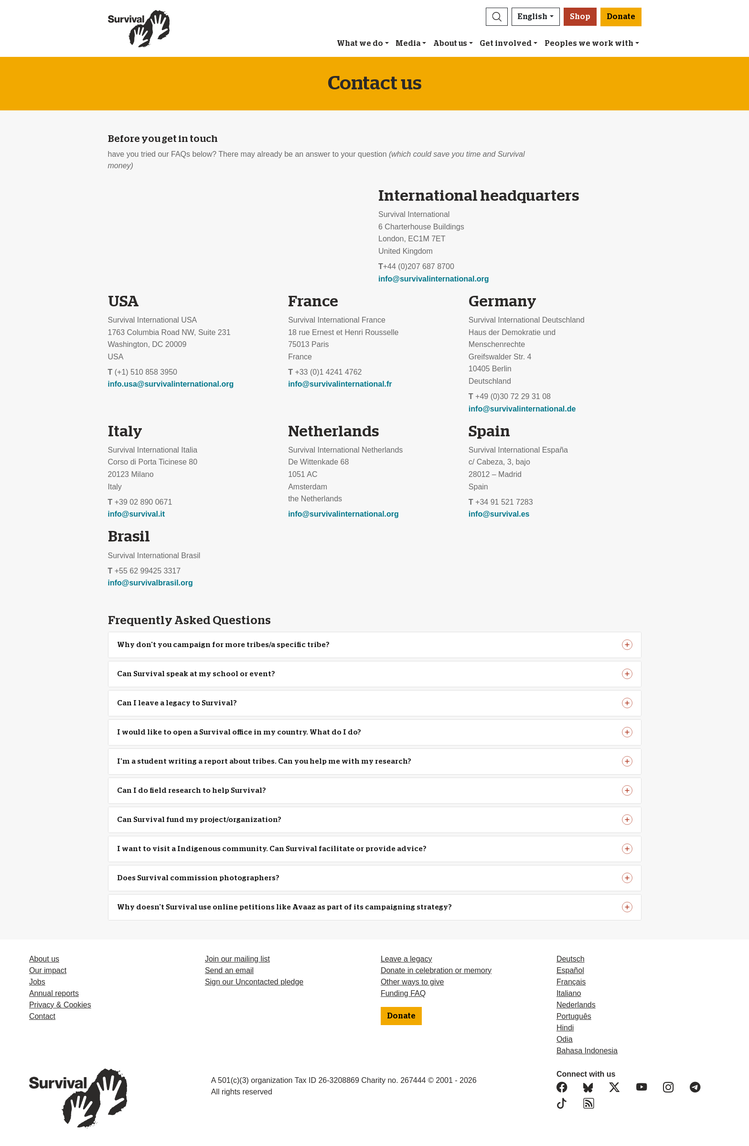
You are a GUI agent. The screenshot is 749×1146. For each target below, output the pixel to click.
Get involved (506, 43)
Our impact (47, 970)
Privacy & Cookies (60, 1005)
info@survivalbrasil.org (150, 583)
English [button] (532, 17)
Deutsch (570, 959)
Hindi (565, 1028)
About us (450, 43)
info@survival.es (499, 514)
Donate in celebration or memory (436, 970)
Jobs (37, 982)
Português (573, 1016)
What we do (360, 43)
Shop (580, 17)
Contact (42, 1016)
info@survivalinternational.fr (340, 384)
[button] (497, 17)
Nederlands (576, 1005)
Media (408, 43)
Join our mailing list (237, 959)
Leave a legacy (406, 959)
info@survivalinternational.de (522, 409)
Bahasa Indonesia (587, 1051)
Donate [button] (621, 17)
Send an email (229, 970)
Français (571, 982)
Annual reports (54, 993)
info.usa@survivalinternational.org (171, 384)
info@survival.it (136, 514)
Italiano (568, 993)
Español (570, 970)
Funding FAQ (403, 993)
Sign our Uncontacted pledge (254, 982)
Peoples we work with (589, 43)
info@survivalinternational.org (433, 279)
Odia (564, 1039)
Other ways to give (412, 982)
